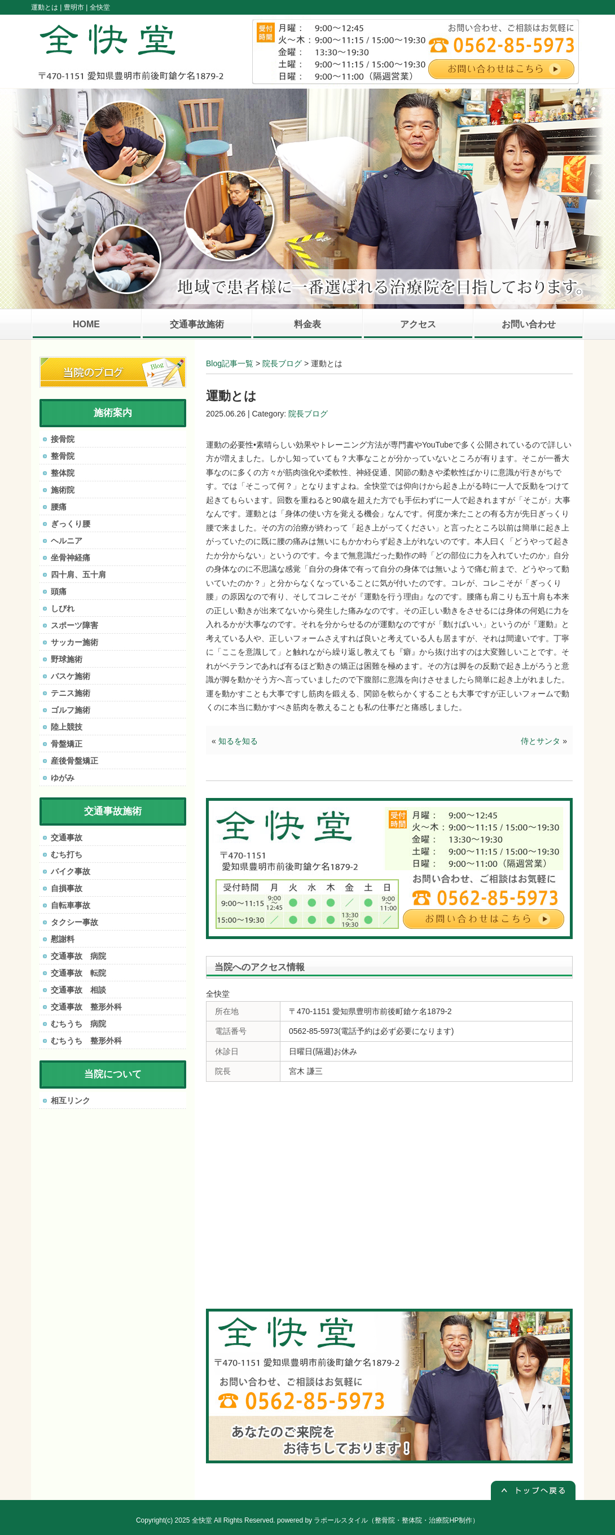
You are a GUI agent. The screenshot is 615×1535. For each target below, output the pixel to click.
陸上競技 (66, 726)
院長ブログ (282, 363)
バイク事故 (70, 871)
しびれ (62, 608)
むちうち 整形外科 (86, 1040)
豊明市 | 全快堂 (87, 7)
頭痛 (59, 591)
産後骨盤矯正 (74, 760)
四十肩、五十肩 (78, 574)
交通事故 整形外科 (86, 1006)
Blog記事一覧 (229, 363)
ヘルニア (66, 540)
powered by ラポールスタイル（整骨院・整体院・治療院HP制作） (378, 1520)
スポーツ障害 (74, 625)
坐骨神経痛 (70, 557)
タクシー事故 (74, 922)
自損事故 (66, 888)
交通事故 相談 (78, 989)
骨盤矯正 (66, 743)
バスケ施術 (70, 676)
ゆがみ (62, 777)
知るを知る (238, 740)
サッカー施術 (74, 642)
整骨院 (62, 455)
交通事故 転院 (78, 972)
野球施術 (66, 659)
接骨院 (62, 439)
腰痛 (59, 506)
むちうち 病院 (78, 1023)
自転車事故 (70, 905)
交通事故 (66, 837)
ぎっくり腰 (70, 523)
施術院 (62, 489)
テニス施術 (70, 693)
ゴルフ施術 (70, 709)
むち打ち (66, 854)
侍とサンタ (540, 740)
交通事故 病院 (78, 956)
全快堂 (202, 1520)
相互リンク (70, 1100)
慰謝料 (62, 939)
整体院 (62, 472)
